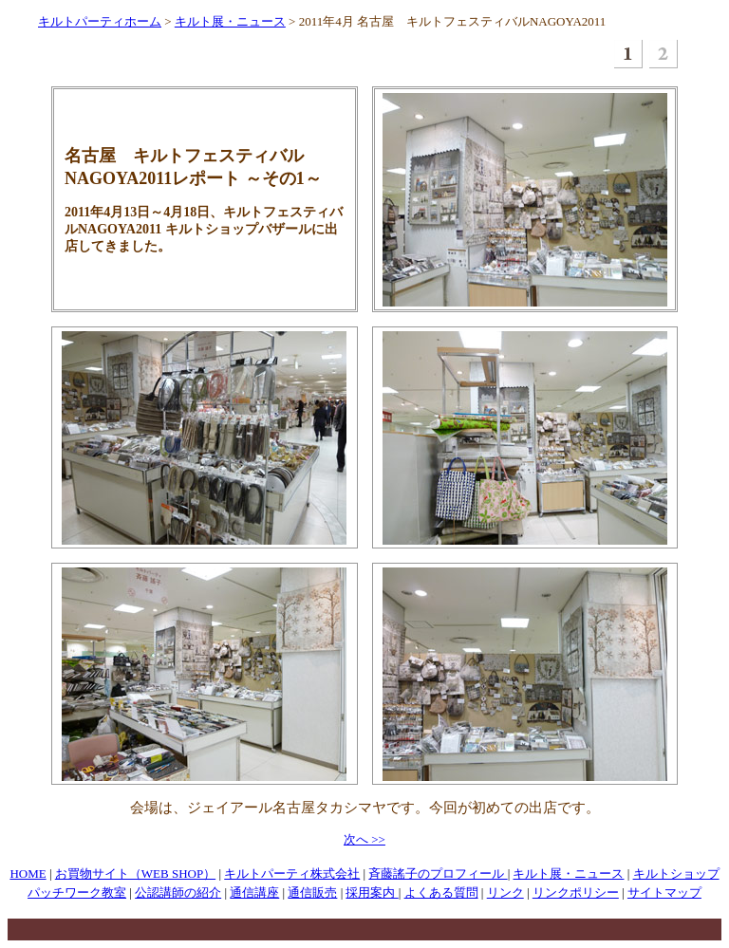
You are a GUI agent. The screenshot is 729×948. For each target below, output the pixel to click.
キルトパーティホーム (99, 21)
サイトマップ (664, 892)
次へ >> (364, 839)
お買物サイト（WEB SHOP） (135, 873)
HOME (27, 873)
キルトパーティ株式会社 (292, 873)
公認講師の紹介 (178, 892)
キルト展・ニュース (230, 21)
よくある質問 (441, 892)
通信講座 (254, 892)
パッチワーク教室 (77, 892)
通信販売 (312, 892)
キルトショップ (676, 873)
